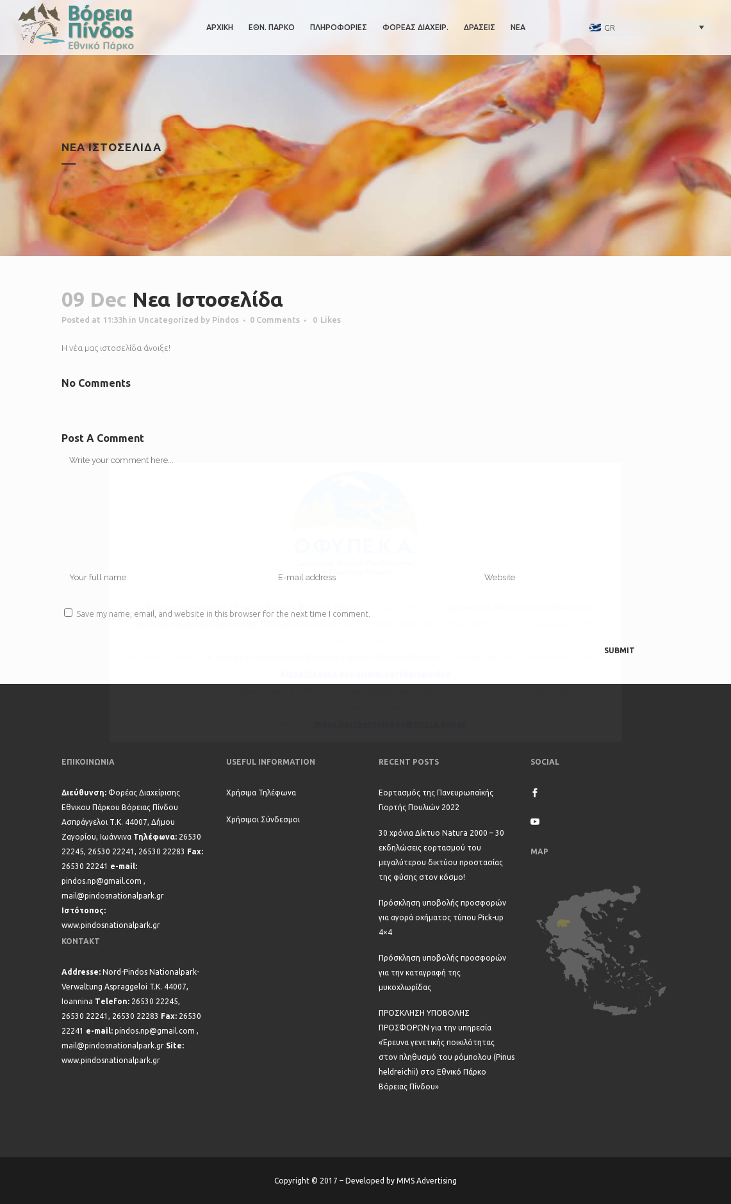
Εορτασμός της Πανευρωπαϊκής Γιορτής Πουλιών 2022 (436, 799)
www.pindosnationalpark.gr (111, 925)
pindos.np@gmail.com (102, 881)
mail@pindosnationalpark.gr (113, 895)
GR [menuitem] (609, 27)
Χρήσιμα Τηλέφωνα (261, 792)
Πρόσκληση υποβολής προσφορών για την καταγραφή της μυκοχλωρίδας (442, 972)
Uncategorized (168, 319)
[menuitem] (647, 27)
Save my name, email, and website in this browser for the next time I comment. (223, 613)
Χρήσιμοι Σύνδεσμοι (263, 819)
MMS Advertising (427, 1180)
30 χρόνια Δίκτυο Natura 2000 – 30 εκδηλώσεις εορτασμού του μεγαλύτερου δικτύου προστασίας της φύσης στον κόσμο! (441, 855)
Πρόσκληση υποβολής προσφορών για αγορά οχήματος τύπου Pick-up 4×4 (442, 917)
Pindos (225, 319)
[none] (647, 27)
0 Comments (275, 319)
